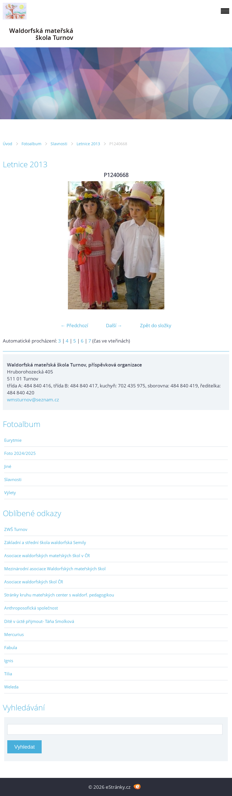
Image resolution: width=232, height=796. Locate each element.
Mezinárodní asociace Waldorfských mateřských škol (55, 568)
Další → (114, 325)
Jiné (7, 466)
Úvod (7, 143)
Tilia (8, 673)
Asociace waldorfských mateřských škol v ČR (47, 555)
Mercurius (14, 634)
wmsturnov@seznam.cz (33, 399)
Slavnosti (59, 143)
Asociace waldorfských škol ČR (33, 581)
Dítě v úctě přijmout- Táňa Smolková (39, 621)
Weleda (11, 687)
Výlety (10, 492)
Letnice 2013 (88, 143)
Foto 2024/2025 (20, 453)
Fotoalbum (31, 143)
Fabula (10, 647)
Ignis (8, 660)
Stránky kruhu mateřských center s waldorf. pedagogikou (59, 595)
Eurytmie (13, 440)
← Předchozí (74, 325)
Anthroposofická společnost (31, 608)
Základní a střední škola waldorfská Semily (45, 542)
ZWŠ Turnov (15, 529)
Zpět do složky (155, 325)
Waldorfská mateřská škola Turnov (41, 34)
